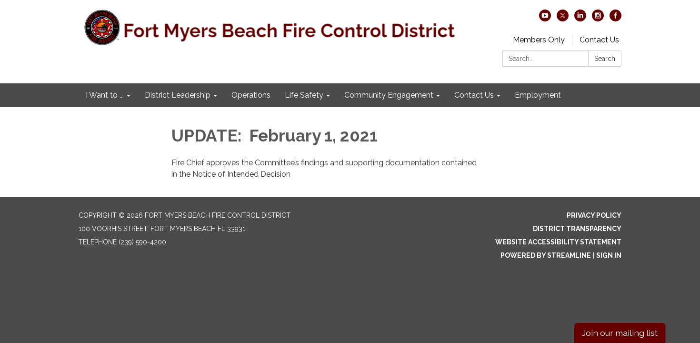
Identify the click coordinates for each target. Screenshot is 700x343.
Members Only (539, 39)
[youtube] (545, 18)
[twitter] (563, 18)
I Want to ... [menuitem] (105, 95)
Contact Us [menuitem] (474, 95)
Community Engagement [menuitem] (388, 95)
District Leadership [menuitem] (177, 95)
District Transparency (577, 228)
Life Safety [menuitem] (304, 95)
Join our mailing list (620, 333)
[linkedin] (580, 18)
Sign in (608, 255)
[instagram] (598, 18)
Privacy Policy (594, 215)
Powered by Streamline (545, 255)
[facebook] (615, 18)
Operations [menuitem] (250, 95)
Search (604, 58)
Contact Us (599, 39)
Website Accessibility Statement (558, 242)
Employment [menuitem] (538, 95)
